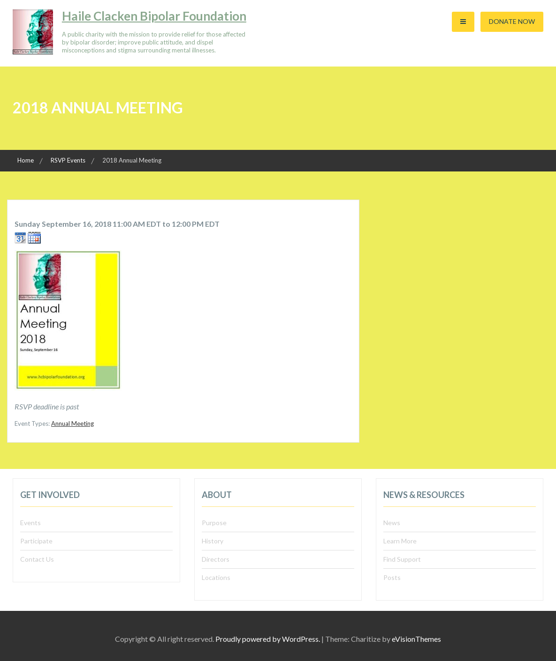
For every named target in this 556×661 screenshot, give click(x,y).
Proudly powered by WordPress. (267, 638)
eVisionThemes (416, 638)
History (212, 541)
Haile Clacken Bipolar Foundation (154, 15)
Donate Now (512, 21)
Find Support (402, 559)
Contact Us (37, 559)
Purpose (214, 523)
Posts (392, 577)
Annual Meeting (72, 423)
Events (30, 523)
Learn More (400, 541)
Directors (215, 559)
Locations (216, 577)
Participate (36, 541)
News (391, 523)
